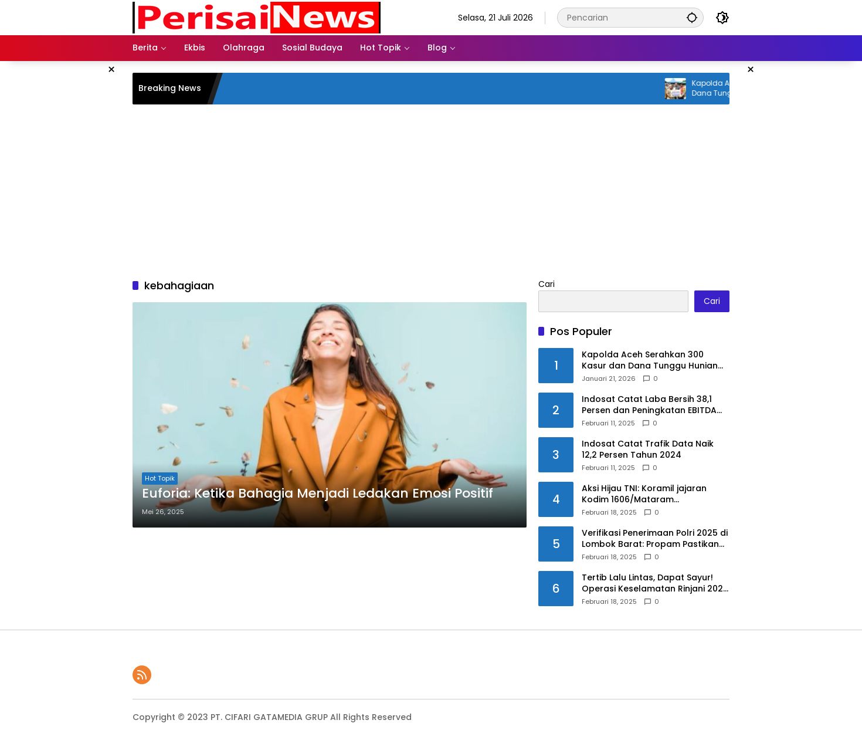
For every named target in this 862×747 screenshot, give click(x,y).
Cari (546, 284)
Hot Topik (160, 478)
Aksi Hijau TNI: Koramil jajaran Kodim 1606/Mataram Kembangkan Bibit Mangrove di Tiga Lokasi (648, 494)
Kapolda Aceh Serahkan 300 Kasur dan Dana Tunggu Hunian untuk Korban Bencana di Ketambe (650, 360)
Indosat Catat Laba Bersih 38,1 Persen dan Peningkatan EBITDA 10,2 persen (649, 405)
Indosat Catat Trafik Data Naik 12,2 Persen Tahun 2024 (648, 449)
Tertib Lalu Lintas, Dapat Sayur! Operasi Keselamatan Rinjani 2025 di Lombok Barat (655, 583)
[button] (692, 17)
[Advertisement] (73, 237)
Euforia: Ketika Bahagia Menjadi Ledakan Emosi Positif (317, 493)
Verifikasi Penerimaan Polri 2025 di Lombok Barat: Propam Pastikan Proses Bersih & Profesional (655, 539)
